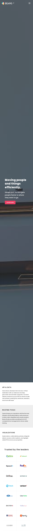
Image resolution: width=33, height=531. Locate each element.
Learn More (10, 202)
